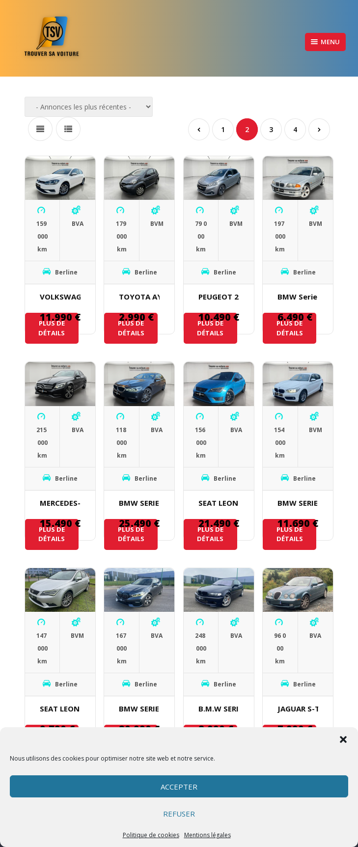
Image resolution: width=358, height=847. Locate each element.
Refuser (179, 814)
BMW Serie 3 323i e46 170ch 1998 (297, 296)
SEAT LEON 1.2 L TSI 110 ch (60, 708)
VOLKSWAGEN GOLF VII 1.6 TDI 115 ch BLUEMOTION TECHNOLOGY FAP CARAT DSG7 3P (60, 296)
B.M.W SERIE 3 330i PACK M (218, 708)
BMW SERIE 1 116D (297, 503)
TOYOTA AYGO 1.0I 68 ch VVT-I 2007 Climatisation (139, 296)
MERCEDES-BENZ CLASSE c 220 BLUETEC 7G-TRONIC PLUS (60, 503)
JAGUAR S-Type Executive (297, 708)
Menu (325, 41)
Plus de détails (51, 328)
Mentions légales (207, 835)
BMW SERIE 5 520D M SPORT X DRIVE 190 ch (139, 503)
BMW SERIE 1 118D (139, 708)
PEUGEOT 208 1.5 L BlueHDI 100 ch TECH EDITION (218, 296)
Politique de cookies (151, 835)
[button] (343, 739)
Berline (66, 272)
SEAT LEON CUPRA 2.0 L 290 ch (218, 503)
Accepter (179, 787)
